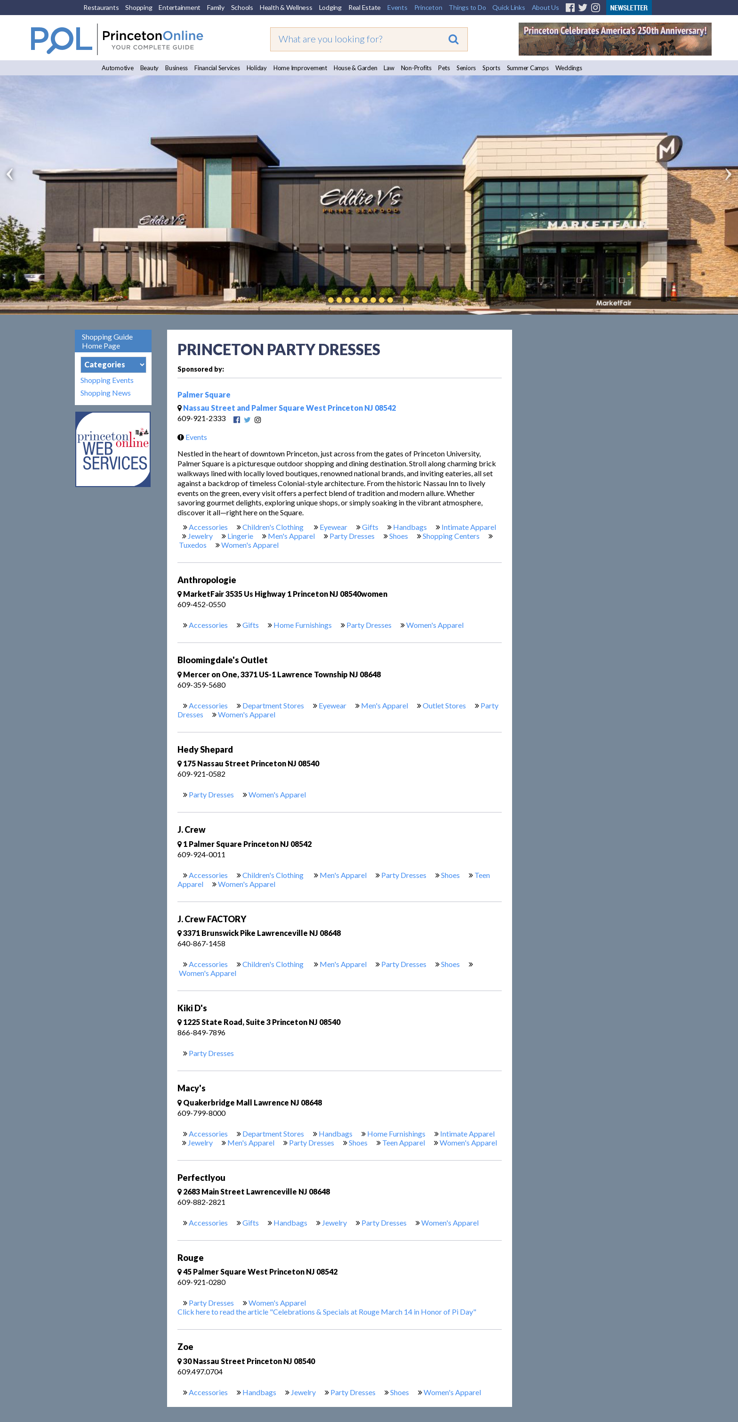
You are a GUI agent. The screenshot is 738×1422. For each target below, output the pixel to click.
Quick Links (508, 7)
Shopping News (105, 392)
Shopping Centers (451, 535)
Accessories (208, 526)
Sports (491, 68)
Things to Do (467, 7)
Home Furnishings (302, 624)
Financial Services (217, 68)
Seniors (466, 68)
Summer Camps (528, 68)
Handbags (410, 526)
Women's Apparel (250, 544)
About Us (545, 7)
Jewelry (200, 535)
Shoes (398, 535)
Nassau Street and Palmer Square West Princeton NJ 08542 (286, 407)
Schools (242, 7)
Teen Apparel (403, 1142)
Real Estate (364, 7)
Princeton (428, 7)
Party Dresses (352, 535)
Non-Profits (416, 68)
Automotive (118, 68)
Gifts (370, 526)
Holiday (257, 68)
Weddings (568, 68)
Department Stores (273, 705)
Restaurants (101, 7)
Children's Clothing (273, 526)
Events (397, 7)
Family (216, 7)
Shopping (138, 7)
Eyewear (333, 526)
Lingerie (240, 535)
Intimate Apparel (468, 526)
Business (176, 68)
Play (404, 300)
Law (389, 68)
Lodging (330, 7)
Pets (444, 68)
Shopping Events (107, 379)
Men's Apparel (291, 535)
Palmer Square (204, 394)
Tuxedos (193, 544)
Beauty (149, 68)
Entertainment (180, 7)
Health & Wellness (286, 7)
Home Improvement (300, 68)
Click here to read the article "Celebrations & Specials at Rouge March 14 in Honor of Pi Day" (326, 1311)
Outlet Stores (444, 705)
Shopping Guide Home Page (107, 341)
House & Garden (355, 68)
